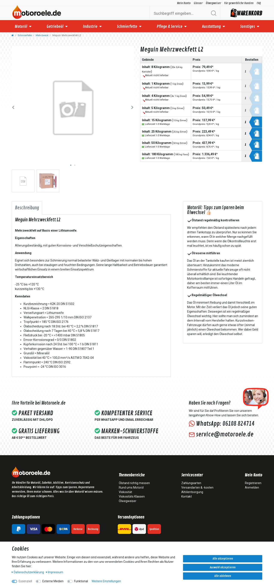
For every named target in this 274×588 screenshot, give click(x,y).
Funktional (81, 581)
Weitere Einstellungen (106, 581)
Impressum (54, 572)
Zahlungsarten (191, 483)
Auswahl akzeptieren (222, 567)
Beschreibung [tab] (27, 208)
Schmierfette (127, 26)
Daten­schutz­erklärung (28, 572)
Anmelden (252, 487)
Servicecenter (192, 475)
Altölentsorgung (192, 492)
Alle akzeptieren (223, 558)
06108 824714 (238, 424)
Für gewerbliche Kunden (238, 3)
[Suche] (213, 13)
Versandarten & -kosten (197, 487)
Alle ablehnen (222, 576)
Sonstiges (247, 26)
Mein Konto (184, 3)
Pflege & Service (169, 26)
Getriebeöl (55, 26)
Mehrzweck (42, 35)
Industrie (90, 26)
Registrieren (253, 483)
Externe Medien (53, 581)
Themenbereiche (132, 475)
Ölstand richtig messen (134, 483)
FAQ (259, 3)
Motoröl (21, 26)
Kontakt (186, 496)
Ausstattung (211, 26)
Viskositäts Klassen (132, 496)
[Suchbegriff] (180, 13)
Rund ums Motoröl (131, 487)
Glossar (198, 3)
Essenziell (25, 581)
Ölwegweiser (213, 3)
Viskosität (125, 492)
